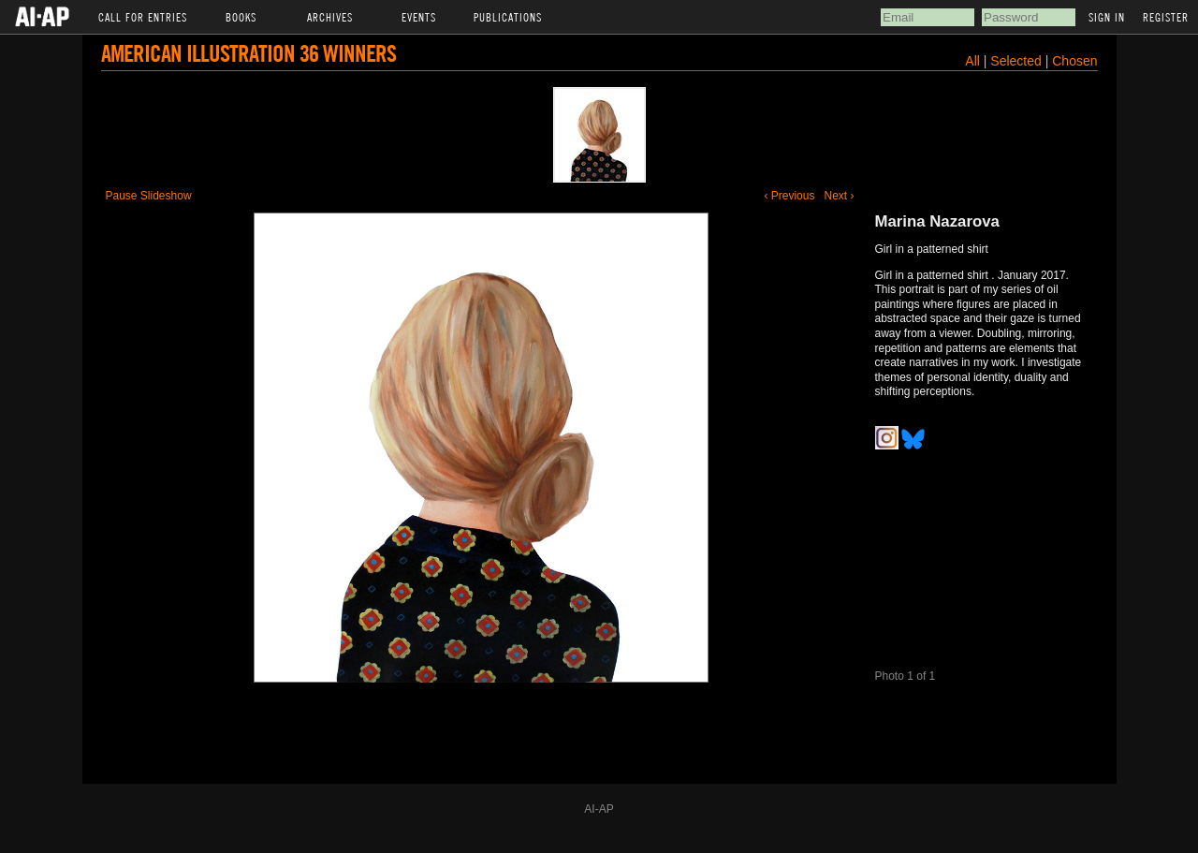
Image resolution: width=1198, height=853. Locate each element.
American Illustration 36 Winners (248, 52)
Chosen (1074, 60)
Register (1166, 16)
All (972, 60)
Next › (839, 195)
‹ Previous (789, 195)
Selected (1017, 60)
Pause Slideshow (149, 195)
